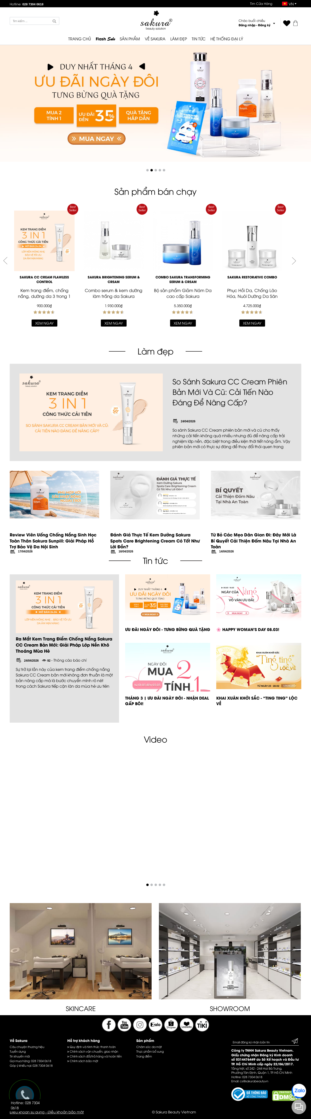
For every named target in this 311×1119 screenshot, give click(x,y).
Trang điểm (144, 1056)
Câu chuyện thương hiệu (27, 1047)
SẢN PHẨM (130, 38)
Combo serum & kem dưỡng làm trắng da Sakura (113, 293)
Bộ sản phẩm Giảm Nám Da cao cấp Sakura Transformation (183, 296)
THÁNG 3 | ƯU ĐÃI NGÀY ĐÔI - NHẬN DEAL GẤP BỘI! (167, 700)
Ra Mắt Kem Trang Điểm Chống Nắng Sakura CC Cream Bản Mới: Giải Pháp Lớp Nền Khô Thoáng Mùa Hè (64, 644)
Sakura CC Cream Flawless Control (44, 279)
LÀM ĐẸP (178, 38)
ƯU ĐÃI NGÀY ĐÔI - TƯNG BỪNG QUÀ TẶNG (167, 629)
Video (155, 739)
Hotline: (26, 4)
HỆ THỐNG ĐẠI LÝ (226, 38)
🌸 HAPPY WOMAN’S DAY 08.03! (247, 629)
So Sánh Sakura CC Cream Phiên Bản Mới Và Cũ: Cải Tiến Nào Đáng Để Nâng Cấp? (230, 391)
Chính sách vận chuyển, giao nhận (92, 1051)
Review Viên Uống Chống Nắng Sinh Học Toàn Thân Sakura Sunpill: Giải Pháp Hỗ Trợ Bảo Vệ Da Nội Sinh (53, 540)
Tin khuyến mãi (20, 1056)
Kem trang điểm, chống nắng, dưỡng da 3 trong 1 (44, 293)
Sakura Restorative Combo (252, 277)
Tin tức (155, 560)
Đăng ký (264, 25)
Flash (105, 39)
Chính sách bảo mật (82, 1061)
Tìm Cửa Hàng (261, 3)
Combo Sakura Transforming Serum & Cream (183, 279)
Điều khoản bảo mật (66, 1111)
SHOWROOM (230, 1008)
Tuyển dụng (18, 1051)
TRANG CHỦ (79, 38)
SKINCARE (81, 1008)
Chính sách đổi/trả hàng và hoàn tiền (94, 1056)
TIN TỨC (199, 38)
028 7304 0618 (41, 1061)
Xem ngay (44, 322)
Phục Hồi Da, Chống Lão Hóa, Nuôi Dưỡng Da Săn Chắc (252, 296)
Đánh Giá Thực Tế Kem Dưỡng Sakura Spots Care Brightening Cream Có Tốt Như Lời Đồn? (155, 540)
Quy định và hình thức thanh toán (91, 1047)
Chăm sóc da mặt (149, 1047)
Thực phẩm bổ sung (150, 1051)
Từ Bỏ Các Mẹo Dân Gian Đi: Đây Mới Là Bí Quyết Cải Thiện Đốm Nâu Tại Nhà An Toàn (253, 540)
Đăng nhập (247, 25)
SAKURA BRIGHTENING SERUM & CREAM (114, 279)
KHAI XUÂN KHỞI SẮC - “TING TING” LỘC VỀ (256, 700)
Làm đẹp (155, 350)
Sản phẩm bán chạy (155, 191)
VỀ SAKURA (155, 38)
